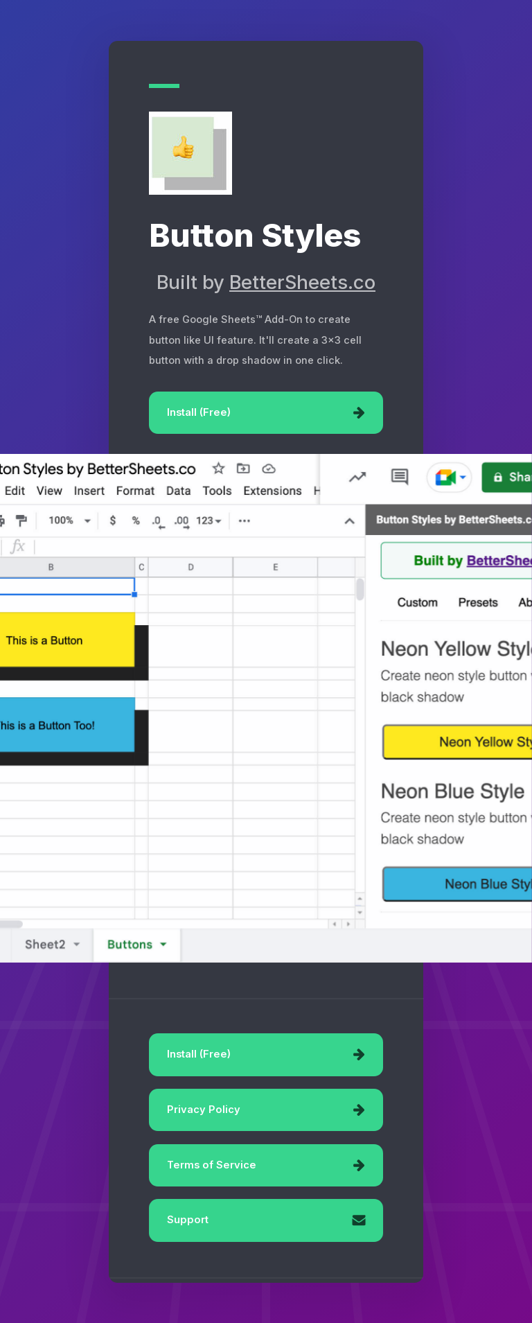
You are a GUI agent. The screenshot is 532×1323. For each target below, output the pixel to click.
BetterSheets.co (302, 283)
